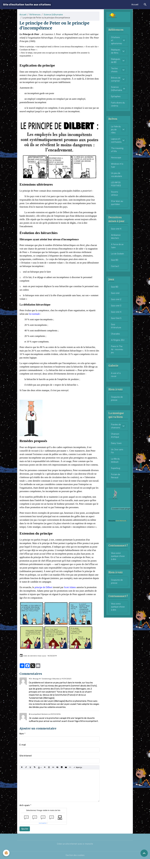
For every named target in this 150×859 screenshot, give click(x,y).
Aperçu (77, 767)
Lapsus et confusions (116, 140)
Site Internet (25, 756)
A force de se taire (117, 246)
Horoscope (116, 157)
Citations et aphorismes (116, 40)
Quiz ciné (115, 293)
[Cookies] (6, 853)
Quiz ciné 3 (116, 305)
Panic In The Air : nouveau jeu (117, 349)
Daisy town (116, 443)
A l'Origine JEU (117, 340)
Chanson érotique (115, 435)
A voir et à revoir (116, 375)
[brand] (27, 4)
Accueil (134, 4)
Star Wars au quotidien (117, 203)
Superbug (115, 468)
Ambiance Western (116, 236)
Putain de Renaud (115, 476)
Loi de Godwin (117, 254)
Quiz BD (114, 260)
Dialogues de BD (115, 60)
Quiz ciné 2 (116, 299)
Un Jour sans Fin (117, 451)
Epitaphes (116, 96)
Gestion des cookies (75, 855)
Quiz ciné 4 (116, 229)
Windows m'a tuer (117, 165)
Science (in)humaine (53, 14)
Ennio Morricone (121, 521)
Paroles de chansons (116, 426)
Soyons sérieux (114, 193)
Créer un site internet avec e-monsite (75, 844)
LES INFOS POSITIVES (116, 184)
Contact (115, 266)
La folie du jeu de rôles (116, 129)
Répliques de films (115, 51)
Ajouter (24, 829)
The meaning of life (117, 150)
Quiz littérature (116, 326)
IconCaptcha (42, 823)
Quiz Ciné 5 (116, 318)
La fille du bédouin (115, 460)
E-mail (22, 745)
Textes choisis (114, 70)
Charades (115, 334)
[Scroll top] (144, 853)
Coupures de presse (117, 398)
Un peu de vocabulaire (116, 175)
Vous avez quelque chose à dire (118, 556)
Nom (21, 734)
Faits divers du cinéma (118, 104)
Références (35, 14)
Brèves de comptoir (115, 79)
